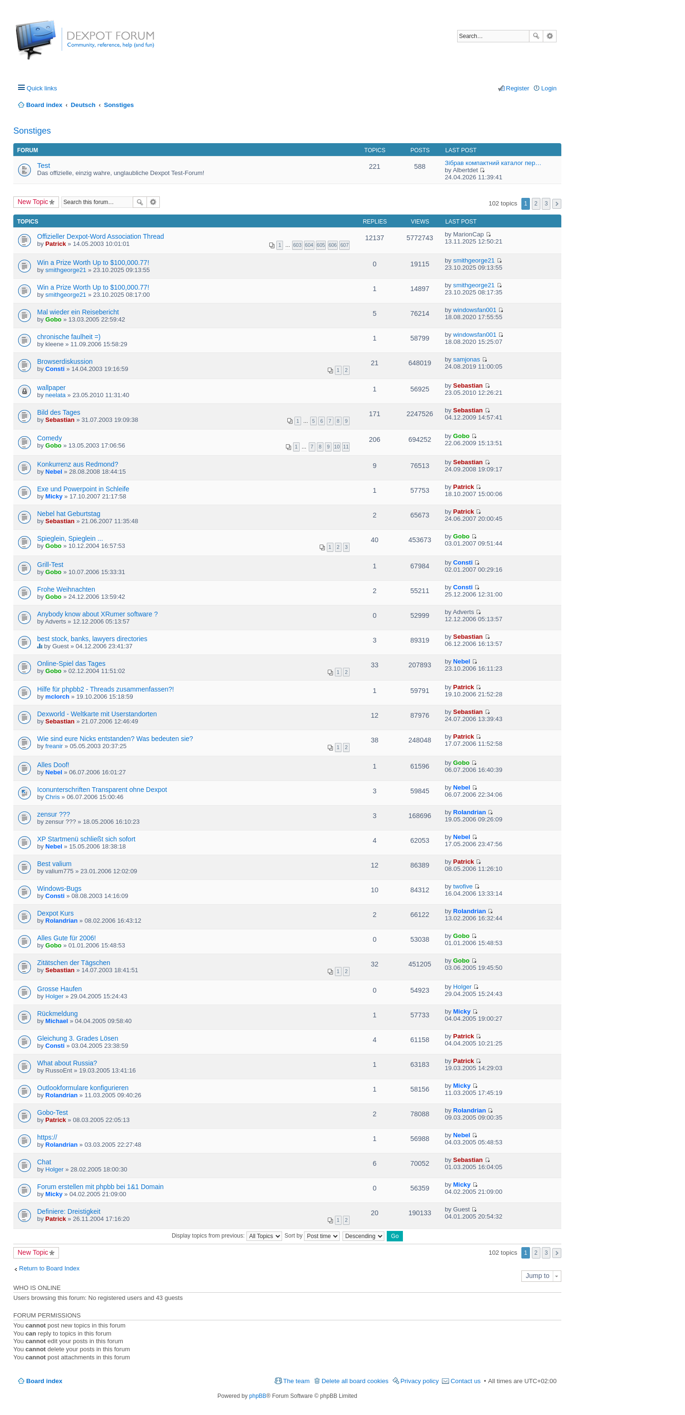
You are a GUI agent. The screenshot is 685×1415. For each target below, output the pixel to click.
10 (337, 446)
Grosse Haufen (59, 989)
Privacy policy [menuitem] (420, 1381)
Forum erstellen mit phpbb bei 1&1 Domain (100, 1187)
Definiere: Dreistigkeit (68, 1211)
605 (321, 245)
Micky (53, 496)
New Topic (33, 201)
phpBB (257, 1396)
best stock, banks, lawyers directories (92, 639)
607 (344, 245)
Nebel (53, 471)
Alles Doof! (53, 765)
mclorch (57, 696)
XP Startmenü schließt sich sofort (86, 839)
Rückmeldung (57, 1013)
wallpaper (51, 387)
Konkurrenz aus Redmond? (77, 464)
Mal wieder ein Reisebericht (78, 312)
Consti (54, 368)
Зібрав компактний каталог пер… (493, 162)
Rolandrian (469, 812)
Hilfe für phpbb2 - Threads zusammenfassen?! (105, 689)
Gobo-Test (52, 1112)
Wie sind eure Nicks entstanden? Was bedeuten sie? (115, 738)
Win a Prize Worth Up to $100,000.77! (93, 262)
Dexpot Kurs (55, 913)
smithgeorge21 (65, 269)
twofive (463, 886)
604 (309, 245)
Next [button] (556, 204)
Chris (52, 796)
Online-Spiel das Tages (71, 663)
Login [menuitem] (549, 88)
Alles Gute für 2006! (66, 938)
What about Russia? (67, 1063)
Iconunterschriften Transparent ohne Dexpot (102, 789)
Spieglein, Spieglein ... (70, 538)
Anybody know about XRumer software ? (97, 614)
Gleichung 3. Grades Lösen (77, 1038)
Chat (44, 1162)
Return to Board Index (49, 1268)
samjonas (466, 359)
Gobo (53, 319)
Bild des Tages (58, 412)
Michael (56, 1021)
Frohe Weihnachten (66, 589)
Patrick (55, 243)
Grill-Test (50, 564)
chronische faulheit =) (68, 337)
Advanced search (549, 36)
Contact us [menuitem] (465, 1381)
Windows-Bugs (59, 888)
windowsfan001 (475, 309)
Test (43, 165)
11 (346, 446)
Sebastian (468, 385)
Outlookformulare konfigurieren (82, 1088)
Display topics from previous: (227, 1235)
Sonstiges (32, 131)
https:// (47, 1137)
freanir (54, 746)
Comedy (49, 438)
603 (297, 245)
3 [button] (546, 203)
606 (333, 245)
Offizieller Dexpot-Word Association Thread (100, 236)
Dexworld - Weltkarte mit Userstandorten (97, 714)
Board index (44, 1381)
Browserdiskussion (65, 361)
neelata (55, 395)
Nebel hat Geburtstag (68, 513)
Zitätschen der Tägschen (73, 962)
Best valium (54, 864)
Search (536, 36)
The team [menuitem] (296, 1381)
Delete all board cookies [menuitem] (355, 1381)
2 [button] (536, 203)
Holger (54, 996)
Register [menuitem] (517, 88)
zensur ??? (53, 814)
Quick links (42, 88)
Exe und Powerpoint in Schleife (83, 489)
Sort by (312, 1235)
